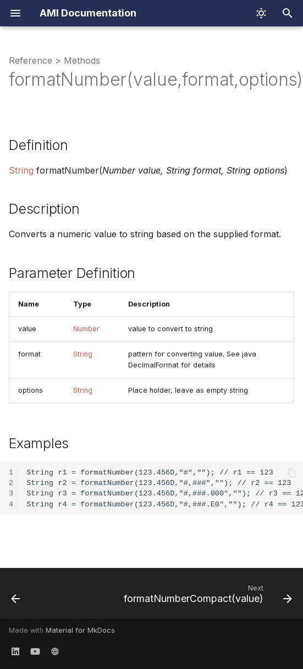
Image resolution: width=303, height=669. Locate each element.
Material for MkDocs (80, 630)
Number (86, 329)
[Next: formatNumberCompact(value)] (206, 596)
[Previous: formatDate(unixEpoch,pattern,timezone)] (16, 596)
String (21, 170)
